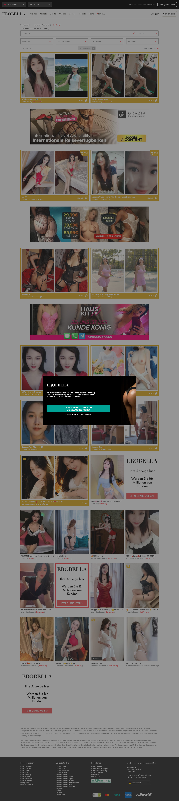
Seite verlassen (86, 414)
